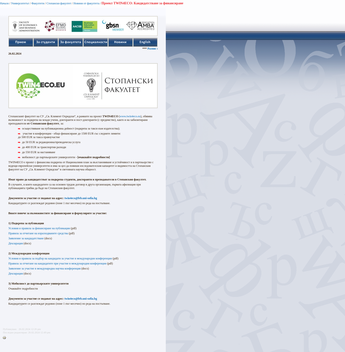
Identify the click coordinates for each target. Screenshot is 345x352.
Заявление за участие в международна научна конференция (44, 268)
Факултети (37, 3)
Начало (4, 3)
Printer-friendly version (5, 338)
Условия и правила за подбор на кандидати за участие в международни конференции (60, 258)
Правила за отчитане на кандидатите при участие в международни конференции (57, 263)
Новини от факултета (86, 3)
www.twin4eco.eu (130, 116)
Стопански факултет (58, 3)
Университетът (20, 3)
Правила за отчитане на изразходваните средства (38, 233)
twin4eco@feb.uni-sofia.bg (80, 198)
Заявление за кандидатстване (26, 238)
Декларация (15, 243)
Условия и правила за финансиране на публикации (39, 228)
